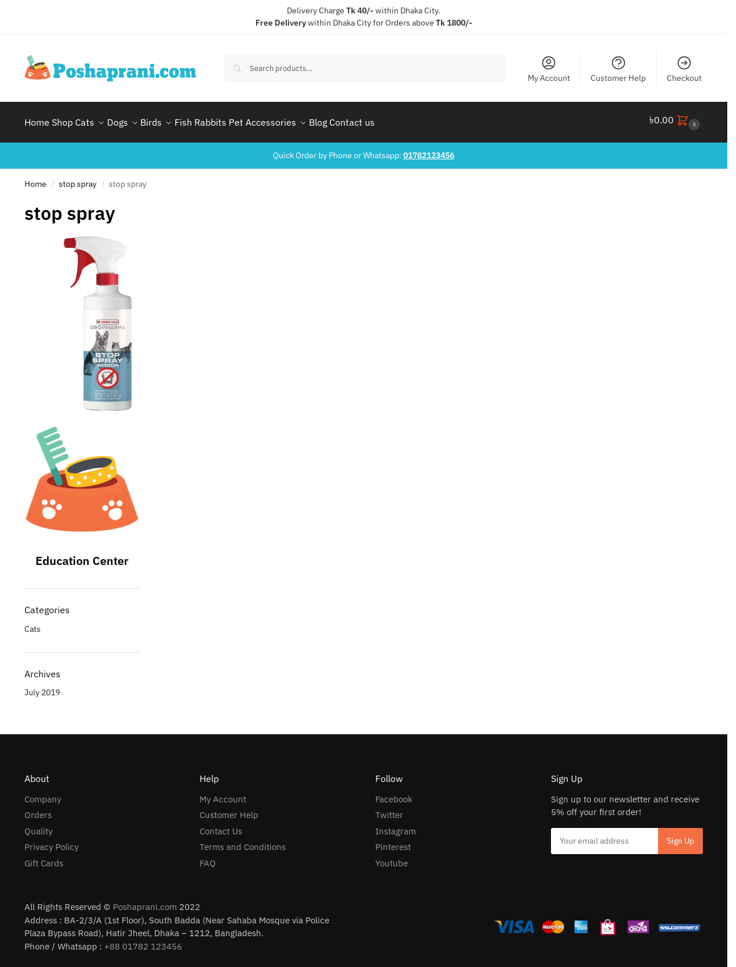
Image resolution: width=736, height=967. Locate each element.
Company (42, 793)
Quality (38, 825)
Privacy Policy (51, 841)
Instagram (395, 825)
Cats (32, 623)
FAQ (208, 857)
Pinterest (393, 841)
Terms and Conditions (243, 841)
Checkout (684, 69)
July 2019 (42, 687)
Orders (38, 809)
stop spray (78, 178)
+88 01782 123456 (143, 941)
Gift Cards (43, 857)
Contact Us (221, 825)
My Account (549, 69)
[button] (676, 119)
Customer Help (618, 69)
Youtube (391, 857)
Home (35, 178)
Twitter (389, 809)
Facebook (394, 793)
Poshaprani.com (145, 901)
